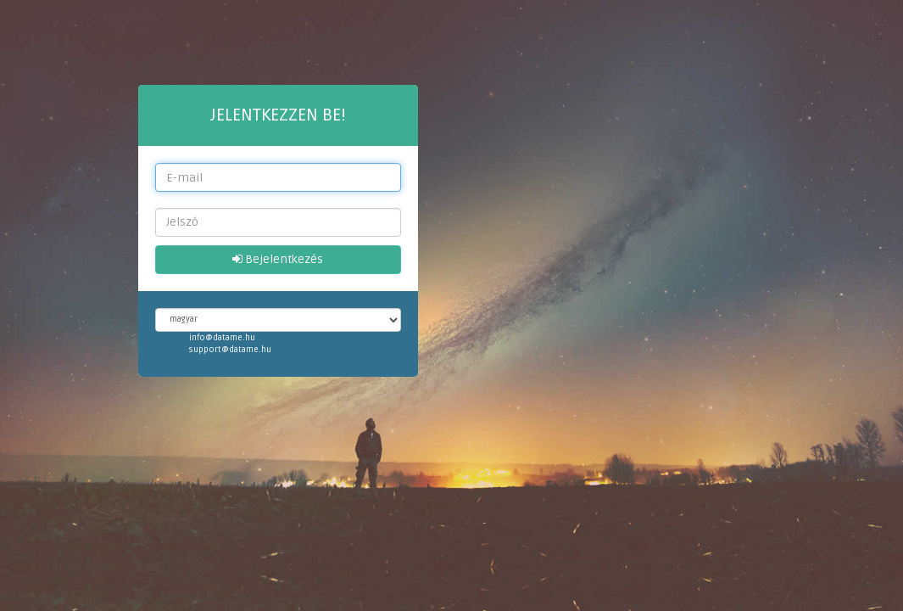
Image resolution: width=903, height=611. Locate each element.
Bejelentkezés (277, 259)
